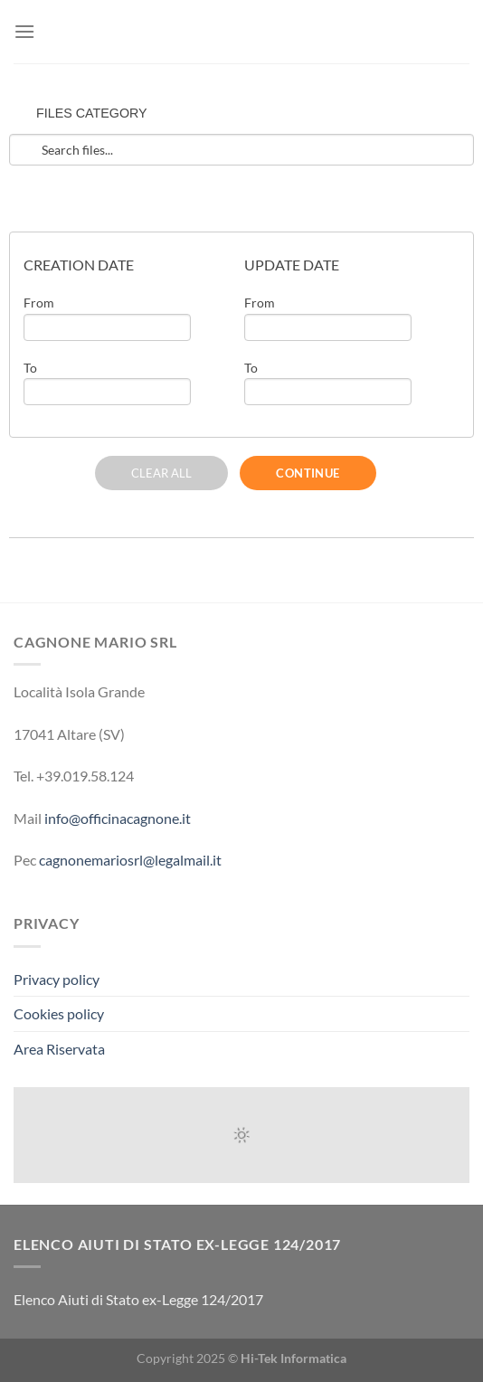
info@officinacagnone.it (117, 818)
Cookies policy (59, 1013)
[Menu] (24, 31)
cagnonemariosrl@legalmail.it (130, 859)
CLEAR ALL (161, 473)
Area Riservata (59, 1048)
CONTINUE (307, 473)
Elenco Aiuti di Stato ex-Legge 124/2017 (138, 1299)
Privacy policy (56, 979)
